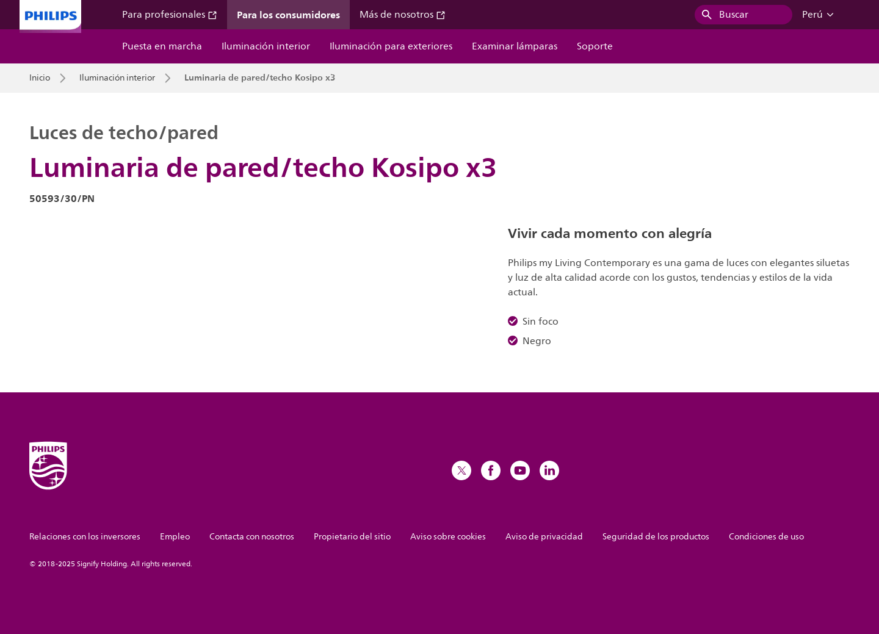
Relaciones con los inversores (84, 537)
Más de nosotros (403, 14)
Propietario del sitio (352, 537)
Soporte (595, 46)
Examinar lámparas (514, 46)
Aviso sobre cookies (448, 537)
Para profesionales (169, 14)
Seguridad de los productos (655, 537)
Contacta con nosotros (251, 537)
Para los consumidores (288, 14)
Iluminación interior (266, 46)
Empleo (175, 537)
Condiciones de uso (766, 537)
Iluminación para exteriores (391, 46)
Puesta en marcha (162, 46)
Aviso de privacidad (544, 537)
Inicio (39, 78)
